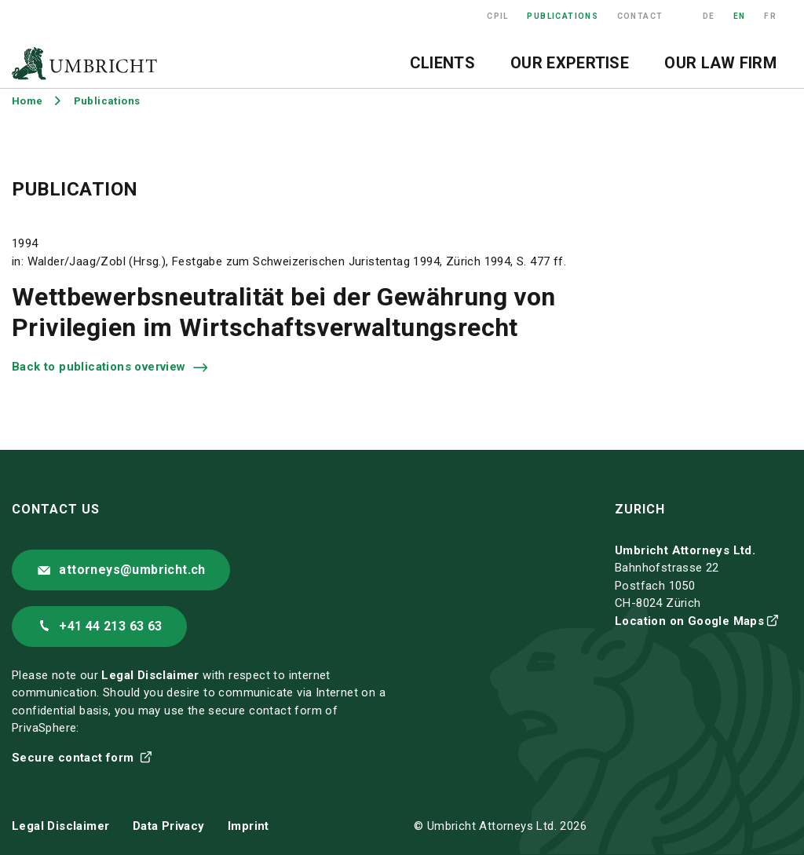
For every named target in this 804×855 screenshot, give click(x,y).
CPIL (498, 16)
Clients (442, 62)
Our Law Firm (720, 62)
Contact (640, 16)
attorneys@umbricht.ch (132, 569)
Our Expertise (569, 62)
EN (739, 16)
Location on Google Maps (689, 621)
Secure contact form (74, 758)
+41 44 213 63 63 (110, 626)
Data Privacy (169, 826)
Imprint (248, 826)
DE (709, 16)
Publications (562, 16)
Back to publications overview (100, 367)
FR (770, 16)
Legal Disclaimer (150, 675)
